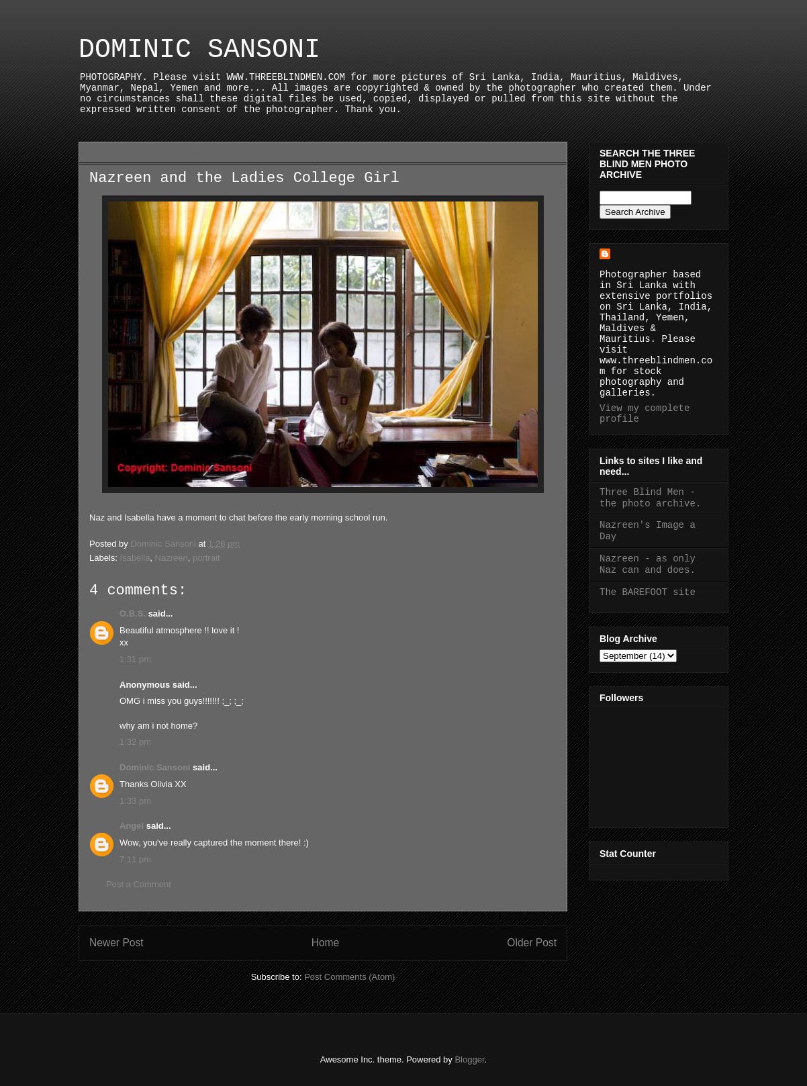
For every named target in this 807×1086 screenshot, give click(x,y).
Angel (132, 826)
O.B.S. (133, 613)
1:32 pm (135, 742)
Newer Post (116, 942)
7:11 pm (135, 859)
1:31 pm (135, 659)
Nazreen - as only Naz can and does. (648, 564)
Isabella (135, 558)
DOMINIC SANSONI (199, 50)
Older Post (532, 942)
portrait (206, 558)
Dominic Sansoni (155, 767)
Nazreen (171, 558)
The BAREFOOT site (648, 592)
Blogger (469, 1059)
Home (326, 942)
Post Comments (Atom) (349, 977)
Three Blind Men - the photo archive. (650, 498)
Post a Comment (138, 884)
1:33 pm (135, 801)
